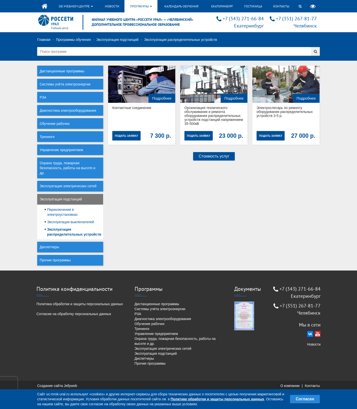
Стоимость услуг (214, 156)
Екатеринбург (222, 6)
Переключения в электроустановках (62, 212)
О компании (289, 386)
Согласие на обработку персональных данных (73, 314)
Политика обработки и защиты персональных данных (79, 304)
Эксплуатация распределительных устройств (74, 231)
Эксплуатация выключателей (70, 222)
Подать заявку (126, 135)
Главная (43, 40)
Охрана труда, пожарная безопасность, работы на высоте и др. (67, 168)
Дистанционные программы (62, 71)
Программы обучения (73, 40)
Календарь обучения (181, 6)
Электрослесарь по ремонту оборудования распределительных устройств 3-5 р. (284, 112)
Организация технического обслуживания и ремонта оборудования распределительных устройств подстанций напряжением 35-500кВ (213, 116)
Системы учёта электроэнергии (65, 84)
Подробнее (162, 98)
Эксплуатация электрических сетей (68, 186)
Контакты (281, 6)
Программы (141, 6)
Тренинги (47, 137)
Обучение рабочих (55, 124)
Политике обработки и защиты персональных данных (217, 399)
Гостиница (253, 6)
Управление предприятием (61, 150)
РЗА (43, 97)
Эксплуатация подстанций (117, 40)
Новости (112, 6)
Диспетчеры (49, 247)
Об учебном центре (76, 6)
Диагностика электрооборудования (68, 110)
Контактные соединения (131, 108)
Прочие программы (55, 260)
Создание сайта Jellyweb (57, 386)
